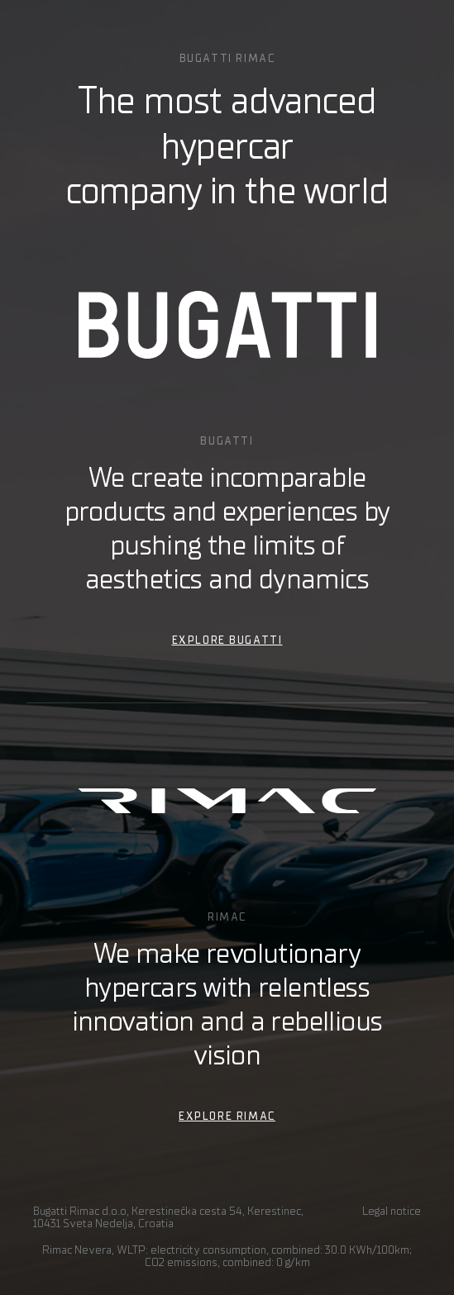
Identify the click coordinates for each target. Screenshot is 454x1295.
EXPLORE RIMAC (227, 1116)
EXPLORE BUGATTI (227, 640)
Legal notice (391, 1211)
